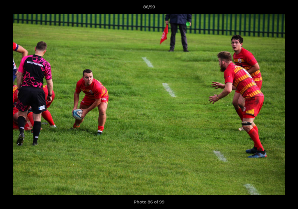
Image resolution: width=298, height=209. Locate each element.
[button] (287, 8)
